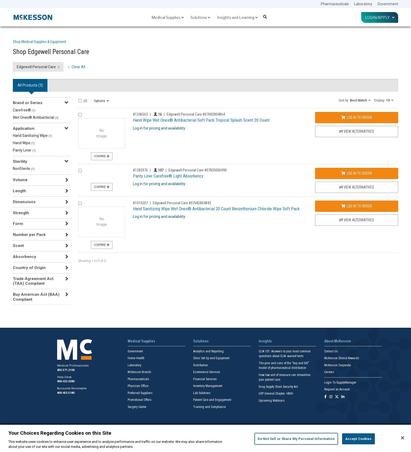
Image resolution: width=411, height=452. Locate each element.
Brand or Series (27, 102)
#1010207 (140, 203)
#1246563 (140, 114)
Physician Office (138, 386)
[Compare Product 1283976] (80, 170)
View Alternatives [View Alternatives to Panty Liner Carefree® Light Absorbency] (356, 187)
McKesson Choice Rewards (341, 358)
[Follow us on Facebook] (325, 397)
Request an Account (337, 389)
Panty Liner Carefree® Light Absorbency (168, 176)
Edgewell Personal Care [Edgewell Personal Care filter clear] (36, 67)
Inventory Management (207, 386)
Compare (102, 156)
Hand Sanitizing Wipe (32, 135)
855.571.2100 (65, 370)
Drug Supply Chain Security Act (278, 387)
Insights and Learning (237, 17)
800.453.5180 (65, 393)
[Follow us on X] (337, 397)
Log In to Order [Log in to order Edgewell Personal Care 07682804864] (356, 117)
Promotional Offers (140, 400)
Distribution (200, 365)
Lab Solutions (201, 393)
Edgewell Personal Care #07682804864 (196, 114)
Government (387, 4)
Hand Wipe (24, 143)
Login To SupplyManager (340, 382)
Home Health (136, 358)
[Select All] (80, 101)
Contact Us (331, 351)
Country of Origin (29, 267)
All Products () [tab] (30, 85)
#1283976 (140, 170)
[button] (355, 100)
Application (23, 128)
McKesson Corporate (337, 365)
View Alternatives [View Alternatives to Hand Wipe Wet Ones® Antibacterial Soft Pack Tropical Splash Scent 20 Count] (356, 131)
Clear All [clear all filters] (78, 67)
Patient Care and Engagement (212, 400)
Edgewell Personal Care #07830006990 (198, 170)
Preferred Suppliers (140, 393)
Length (19, 191)
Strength (21, 213)
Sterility (20, 161)
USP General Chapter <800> (276, 393)
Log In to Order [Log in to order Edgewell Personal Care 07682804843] (356, 206)
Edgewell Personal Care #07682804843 (182, 203)
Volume (20, 179)
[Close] (402, 438)
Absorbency (24, 256)
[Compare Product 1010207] (80, 203)
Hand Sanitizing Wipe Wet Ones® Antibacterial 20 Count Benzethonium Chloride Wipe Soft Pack (216, 208)
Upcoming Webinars (272, 400)
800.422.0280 (65, 381)
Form (18, 223)
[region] (205, 438)
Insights (265, 341)
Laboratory (363, 4)
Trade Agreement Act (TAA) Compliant (33, 281)
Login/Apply (379, 17)
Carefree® (24, 110)
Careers (329, 372)
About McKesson (337, 341)
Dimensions (24, 202)
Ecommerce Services (206, 372)
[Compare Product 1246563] (80, 114)
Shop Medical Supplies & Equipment (39, 42)
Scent (18, 245)
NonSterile (24, 168)
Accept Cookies (358, 439)
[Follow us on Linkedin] (342, 397)
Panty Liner (24, 150)
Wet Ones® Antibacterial (35, 117)
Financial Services (205, 379)
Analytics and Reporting (208, 351)
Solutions (200, 17)
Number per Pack (29, 234)
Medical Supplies (168, 17)
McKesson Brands (139, 372)
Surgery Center (137, 407)
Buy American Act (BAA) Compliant (36, 297)
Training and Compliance (209, 407)
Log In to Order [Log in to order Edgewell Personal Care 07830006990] (356, 173)
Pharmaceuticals (335, 4)
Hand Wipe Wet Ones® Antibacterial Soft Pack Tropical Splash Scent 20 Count (201, 120)
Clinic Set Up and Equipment (211, 358)
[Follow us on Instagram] (330, 397)
